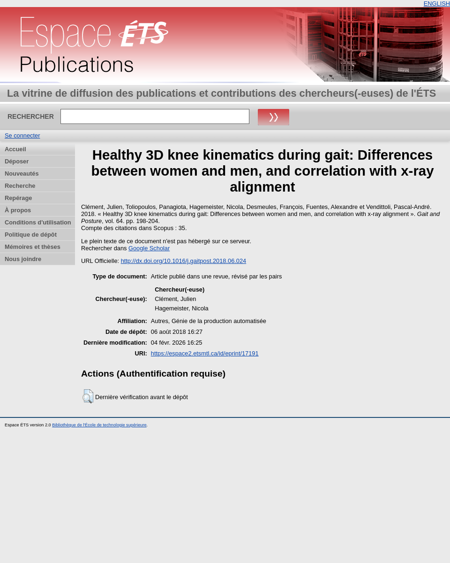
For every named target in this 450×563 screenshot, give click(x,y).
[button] (87, 396)
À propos (18, 210)
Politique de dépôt (31, 234)
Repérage (18, 197)
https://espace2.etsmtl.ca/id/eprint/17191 (205, 353)
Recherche (20, 185)
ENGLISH (437, 3)
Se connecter (22, 135)
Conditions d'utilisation (38, 222)
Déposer (17, 161)
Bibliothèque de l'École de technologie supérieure (99, 425)
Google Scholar (149, 248)
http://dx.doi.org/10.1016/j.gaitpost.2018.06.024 (184, 260)
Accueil (15, 149)
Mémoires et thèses (32, 246)
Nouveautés (22, 173)
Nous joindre (23, 258)
